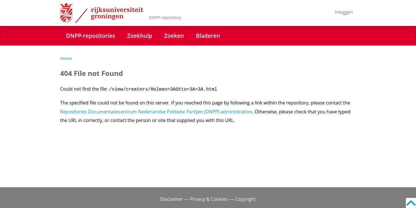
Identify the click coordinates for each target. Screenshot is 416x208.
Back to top (411, 203)
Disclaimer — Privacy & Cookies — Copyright (208, 199)
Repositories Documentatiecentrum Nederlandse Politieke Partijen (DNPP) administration (156, 111)
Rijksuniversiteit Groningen (101, 13)
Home (66, 58)
